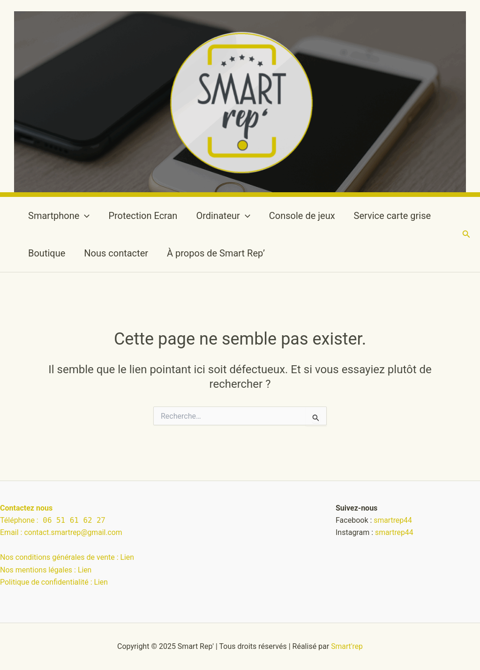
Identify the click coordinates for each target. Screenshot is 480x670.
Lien (127, 557)
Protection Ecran (142, 215)
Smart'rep (347, 646)
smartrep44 (393, 520)
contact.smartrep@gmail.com (74, 532)
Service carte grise (392, 215)
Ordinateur (223, 215)
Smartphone (59, 215)
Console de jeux (302, 215)
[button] (466, 234)
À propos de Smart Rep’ (216, 253)
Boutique (46, 253)
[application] (84, 215)
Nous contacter (116, 253)
